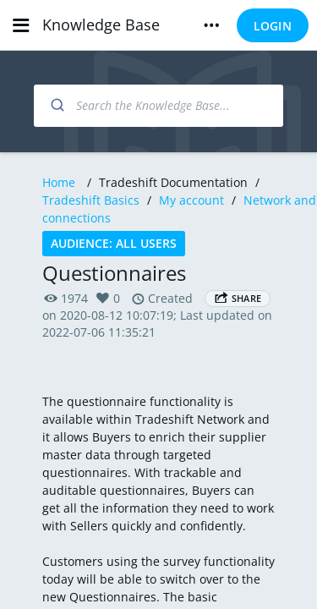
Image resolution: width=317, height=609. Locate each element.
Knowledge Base (101, 24)
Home (58, 182)
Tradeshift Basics (90, 200)
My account (191, 200)
